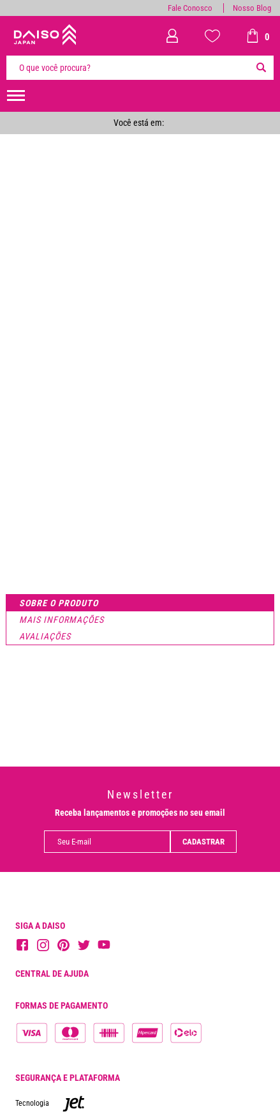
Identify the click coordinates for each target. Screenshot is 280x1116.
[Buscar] (261, 68)
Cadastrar (203, 841)
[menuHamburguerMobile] (16, 96)
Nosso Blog (252, 8)
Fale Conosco (190, 8)
